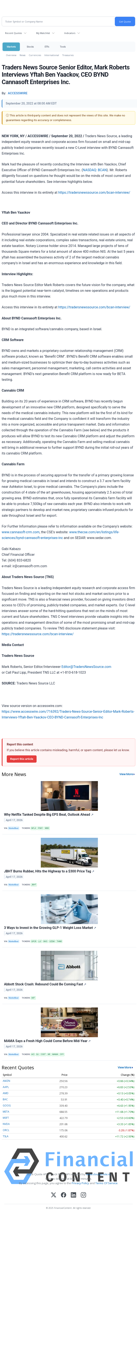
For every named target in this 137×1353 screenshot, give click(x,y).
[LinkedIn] (73, 1195)
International (51, 55)
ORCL (6, 1130)
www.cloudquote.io (98, 1174)
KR (49, 1054)
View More (126, 774)
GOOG (7, 1105)
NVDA (6, 1124)
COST (43, 1054)
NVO (45, 941)
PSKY (40, 828)
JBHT (33, 885)
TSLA (5, 1136)
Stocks (30, 46)
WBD (47, 828)
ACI (32, 1054)
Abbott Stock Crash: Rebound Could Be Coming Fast (45, 984)
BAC (5, 1099)
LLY (39, 941)
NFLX (33, 828)
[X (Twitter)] (53, 1195)
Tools (63, 46)
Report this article (21, 758)
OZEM (52, 941)
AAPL (6, 1087)
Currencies (35, 55)
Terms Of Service (106, 1183)
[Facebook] (63, 1195)
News (22, 55)
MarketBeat (13, 828)
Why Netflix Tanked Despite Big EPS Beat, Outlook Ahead (48, 815)
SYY (62, 1054)
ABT (33, 998)
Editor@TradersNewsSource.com (86, 667)
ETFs (47, 46)
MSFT (6, 1118)
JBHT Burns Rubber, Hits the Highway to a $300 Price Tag (49, 871)
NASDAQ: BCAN (95, 170)
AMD (5, 1093)
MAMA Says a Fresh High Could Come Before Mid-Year (47, 1041)
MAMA (55, 1054)
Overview (11, 55)
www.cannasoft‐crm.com (21, 532)
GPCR (33, 941)
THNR (59, 941)
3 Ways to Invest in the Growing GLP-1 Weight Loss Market (50, 928)
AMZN (6, 1081)
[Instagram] (83, 1195)
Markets (11, 46)
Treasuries (68, 55)
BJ (38, 1054)
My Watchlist (43, 33)
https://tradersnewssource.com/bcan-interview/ (94, 192)
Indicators (69, 33)
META (6, 1111)
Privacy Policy (80, 1183)
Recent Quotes (13, 33)
